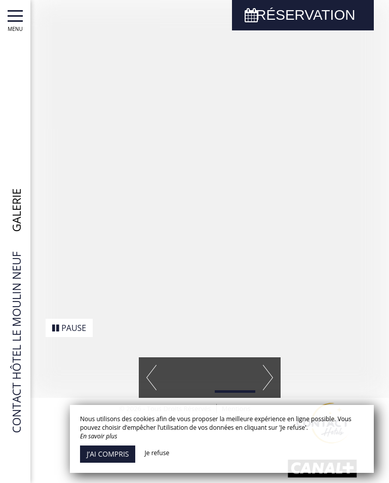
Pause (69, 319)
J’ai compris (108, 454)
